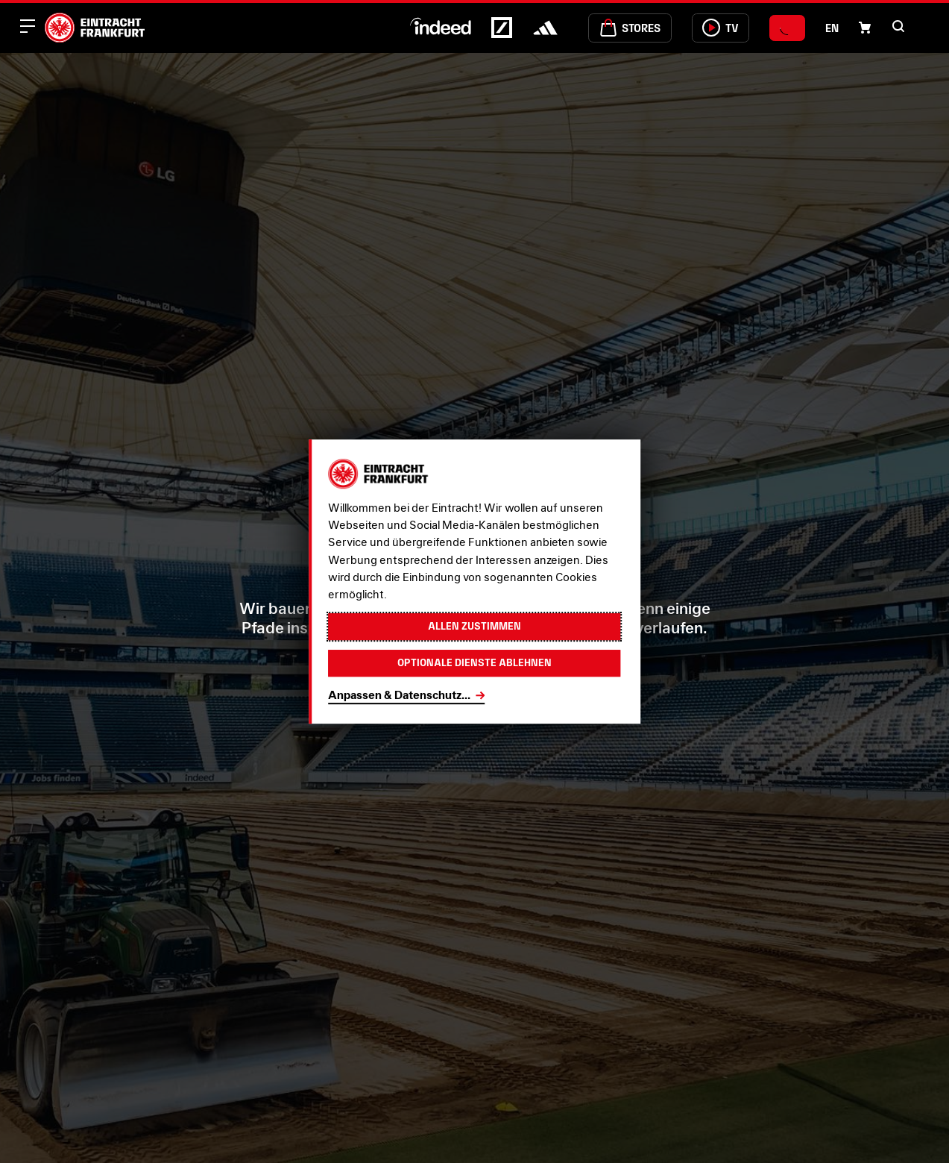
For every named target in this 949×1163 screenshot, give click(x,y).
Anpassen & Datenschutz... (399, 696)
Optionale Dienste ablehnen (474, 663)
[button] (898, 26)
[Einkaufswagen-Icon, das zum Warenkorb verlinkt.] (865, 28)
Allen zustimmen (474, 625)
